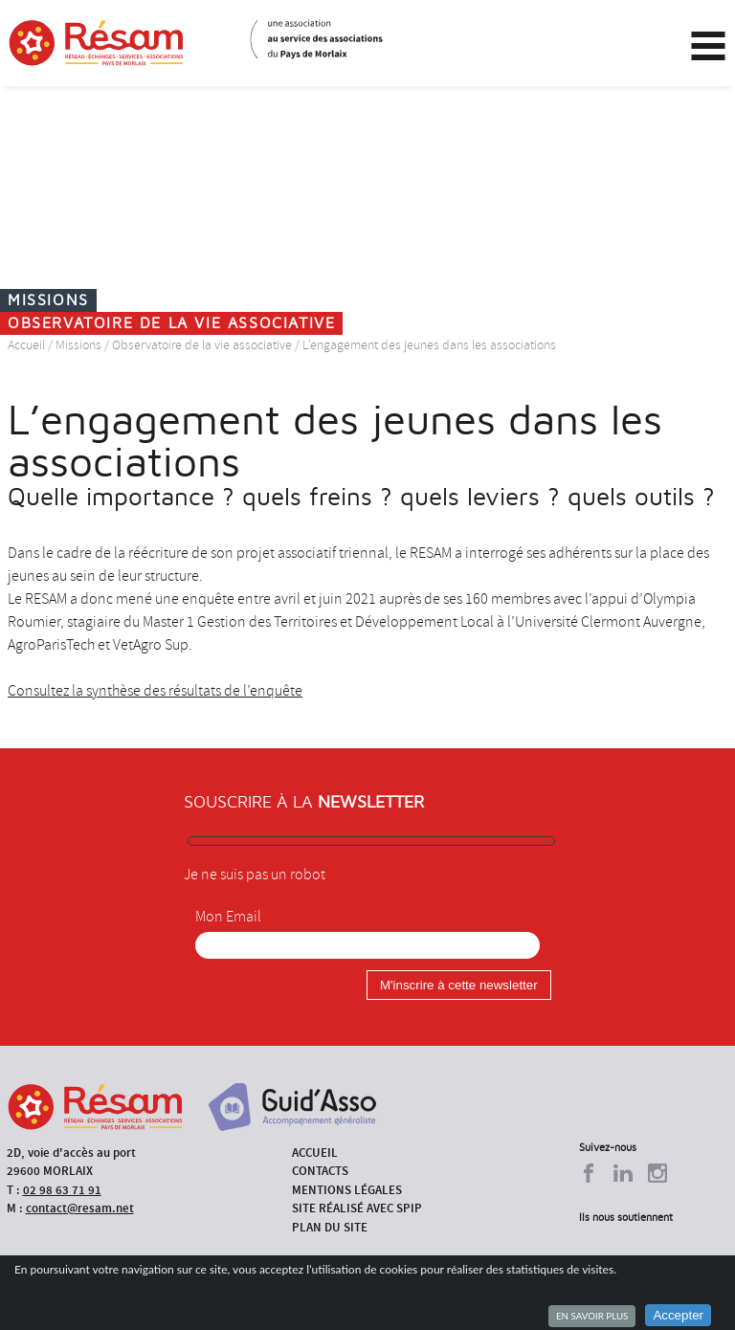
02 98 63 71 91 (62, 1190)
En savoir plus (592, 1315)
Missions (78, 345)
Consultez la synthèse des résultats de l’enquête (155, 690)
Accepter (678, 1315)
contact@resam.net (80, 1208)
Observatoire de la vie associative (202, 345)
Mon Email (228, 916)
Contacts (320, 1171)
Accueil (26, 345)
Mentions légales (347, 1190)
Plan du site (330, 1227)
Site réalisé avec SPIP (357, 1208)
